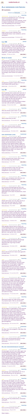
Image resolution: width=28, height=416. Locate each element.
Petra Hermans (5, 161)
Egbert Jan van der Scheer (8, 25)
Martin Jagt (4, 86)
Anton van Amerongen (7, 75)
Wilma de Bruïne (6, 112)
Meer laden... (6, 413)
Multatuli (4, 54)
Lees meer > (23, 27)
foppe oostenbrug (6, 152)
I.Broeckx (4, 366)
